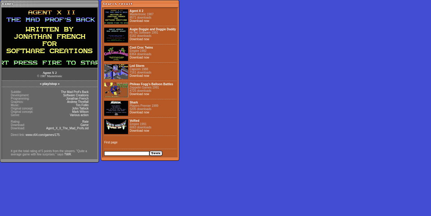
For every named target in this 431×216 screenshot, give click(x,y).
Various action (79, 115)
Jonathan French (77, 98)
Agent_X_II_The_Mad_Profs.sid (67, 128)
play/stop (50, 84)
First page (110, 142)
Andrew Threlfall (78, 102)
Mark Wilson (80, 111)
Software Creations (76, 95)
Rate (85, 121)
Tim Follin (82, 105)
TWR (67, 154)
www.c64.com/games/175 (42, 134)
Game (85, 125)
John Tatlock (80, 108)
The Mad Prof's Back (75, 92)
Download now (139, 20)
